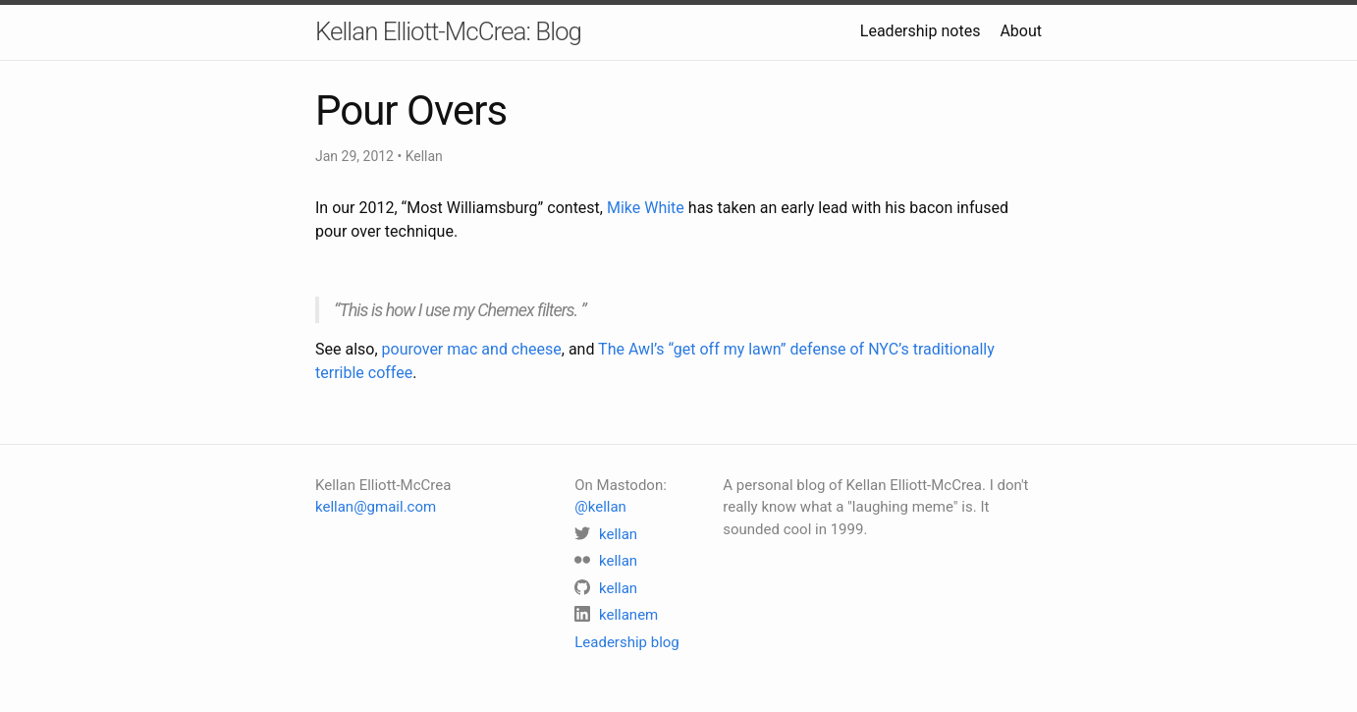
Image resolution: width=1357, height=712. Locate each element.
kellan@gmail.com (375, 507)
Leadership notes (920, 31)
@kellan (600, 507)
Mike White (645, 207)
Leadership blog (626, 642)
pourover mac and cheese (472, 349)
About (1021, 31)
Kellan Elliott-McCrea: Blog (448, 31)
